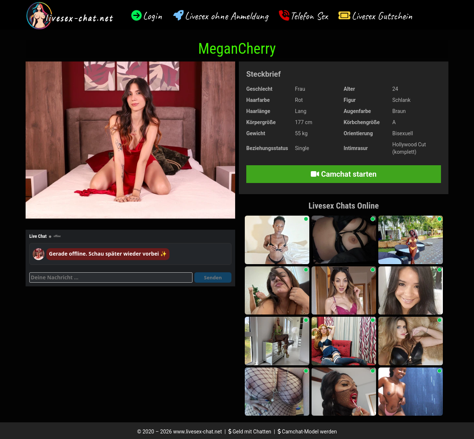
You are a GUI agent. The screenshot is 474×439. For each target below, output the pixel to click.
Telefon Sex (308, 15)
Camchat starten (343, 174)
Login (152, 15)
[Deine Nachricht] (110, 277)
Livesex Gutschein (382, 15)
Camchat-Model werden (307, 432)
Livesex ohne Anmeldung (226, 15)
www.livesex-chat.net (197, 432)
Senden (213, 277)
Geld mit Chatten (250, 432)
